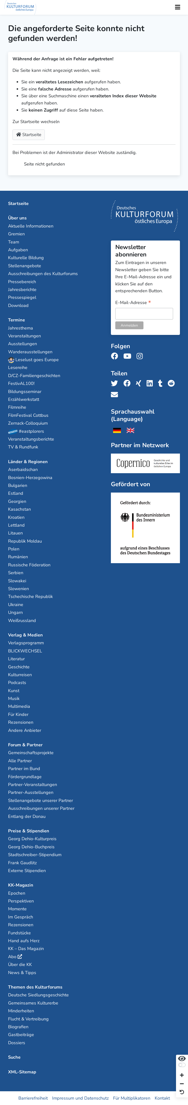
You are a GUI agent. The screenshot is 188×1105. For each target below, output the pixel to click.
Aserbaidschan (23, 469)
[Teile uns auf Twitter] (116, 383)
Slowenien (18, 589)
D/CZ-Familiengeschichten (34, 376)
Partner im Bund (24, 769)
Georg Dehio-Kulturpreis (32, 839)
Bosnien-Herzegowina (30, 478)
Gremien (16, 234)
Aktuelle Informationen (30, 226)
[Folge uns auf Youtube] (128, 356)
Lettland (16, 525)
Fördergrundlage (25, 777)
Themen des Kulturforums (35, 987)
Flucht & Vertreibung (28, 1019)
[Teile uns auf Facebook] (128, 383)
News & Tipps (22, 973)
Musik (14, 698)
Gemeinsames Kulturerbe (33, 1003)
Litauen (15, 533)
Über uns (17, 218)
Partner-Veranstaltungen (32, 784)
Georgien (17, 501)
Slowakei (17, 581)
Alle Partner (20, 761)
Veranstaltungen (24, 336)
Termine (16, 320)
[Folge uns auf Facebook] (116, 356)
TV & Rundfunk (23, 447)
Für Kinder (18, 714)
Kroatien (16, 517)
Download (18, 305)
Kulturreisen (20, 675)
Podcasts (17, 683)
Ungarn (15, 612)
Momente (17, 909)
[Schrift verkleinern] (182, 1084)
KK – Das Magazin (26, 949)
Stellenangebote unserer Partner (40, 800)
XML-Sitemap (22, 1072)
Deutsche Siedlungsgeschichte (38, 995)
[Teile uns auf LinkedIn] (151, 383)
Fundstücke (19, 933)
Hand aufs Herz (23, 941)
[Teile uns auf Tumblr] (161, 383)
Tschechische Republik (30, 596)
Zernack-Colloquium (28, 423)
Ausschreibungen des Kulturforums (43, 274)
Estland (15, 493)
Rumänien (18, 557)
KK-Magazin (20, 885)
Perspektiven (21, 901)
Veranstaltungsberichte (31, 439)
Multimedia (19, 706)
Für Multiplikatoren (131, 1098)
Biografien (18, 1027)
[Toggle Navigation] (177, 7)
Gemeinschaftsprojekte (31, 753)
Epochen (16, 893)
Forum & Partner (25, 745)
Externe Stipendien (27, 871)
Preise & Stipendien (28, 831)
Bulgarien (17, 485)
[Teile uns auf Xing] (140, 383)
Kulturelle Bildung (26, 258)
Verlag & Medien (25, 635)
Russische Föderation (29, 565)
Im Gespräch (20, 917)
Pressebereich (22, 282)
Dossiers (16, 1043)
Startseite (28, 135)
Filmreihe (17, 407)
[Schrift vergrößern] (182, 1076)
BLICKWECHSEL (25, 651)
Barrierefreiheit (33, 1098)
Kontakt (162, 1098)
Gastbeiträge (21, 1035)
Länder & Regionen (28, 462)
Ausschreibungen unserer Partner (41, 808)
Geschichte (19, 667)
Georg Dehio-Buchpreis (31, 847)
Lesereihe (17, 367)
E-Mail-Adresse (133, 303)
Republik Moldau (25, 541)
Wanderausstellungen (30, 352)
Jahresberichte (22, 289)
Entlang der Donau (27, 816)
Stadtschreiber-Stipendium (34, 855)
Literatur (16, 659)
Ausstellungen (22, 344)
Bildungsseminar (24, 391)
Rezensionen (20, 722)
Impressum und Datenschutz (80, 1098)
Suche (14, 1057)
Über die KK (20, 964)
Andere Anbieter (24, 730)
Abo (12, 957)
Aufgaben (18, 250)
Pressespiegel (22, 297)
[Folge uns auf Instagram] (141, 356)
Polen (13, 549)
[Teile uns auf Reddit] (173, 383)
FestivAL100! (21, 383)
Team (13, 242)
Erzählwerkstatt (23, 399)
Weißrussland (22, 620)
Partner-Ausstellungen (30, 792)
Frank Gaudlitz (22, 863)
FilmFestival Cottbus (28, 415)
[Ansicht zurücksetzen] (181, 1092)
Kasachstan (19, 509)
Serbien (15, 573)
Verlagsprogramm (26, 643)
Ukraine (15, 605)
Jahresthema (20, 328)
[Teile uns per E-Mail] (116, 395)
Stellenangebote (24, 266)
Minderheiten (21, 1011)
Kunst (13, 691)
